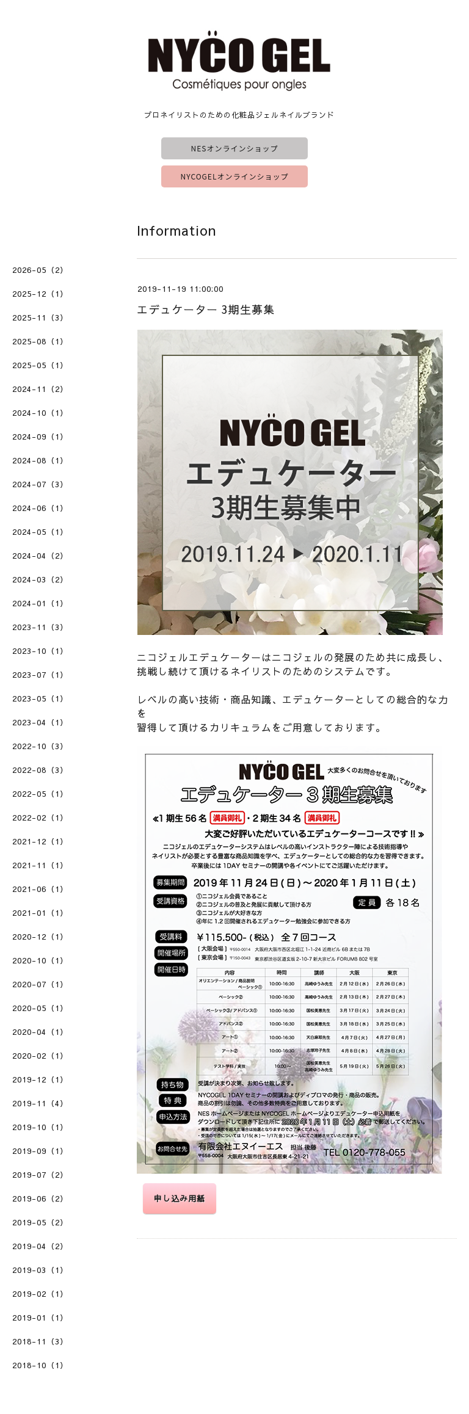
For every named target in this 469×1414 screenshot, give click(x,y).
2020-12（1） (40, 936)
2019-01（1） (40, 1317)
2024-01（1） (40, 603)
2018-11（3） (40, 1341)
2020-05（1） (40, 1007)
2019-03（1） (40, 1269)
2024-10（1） (40, 412)
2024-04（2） (40, 555)
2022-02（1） (40, 817)
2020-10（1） (40, 960)
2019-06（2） (40, 1198)
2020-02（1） (40, 1055)
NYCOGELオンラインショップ (235, 176)
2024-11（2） (40, 388)
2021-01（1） (40, 912)
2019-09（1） (40, 1150)
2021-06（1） (40, 888)
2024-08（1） (40, 460)
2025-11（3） (40, 317)
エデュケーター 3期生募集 (206, 309)
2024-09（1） (40, 436)
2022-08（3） (40, 769)
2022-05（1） (40, 793)
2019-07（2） (40, 1174)
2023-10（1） (40, 650)
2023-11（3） (40, 627)
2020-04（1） (40, 1031)
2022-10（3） (40, 746)
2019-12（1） (40, 1079)
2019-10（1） (40, 1127)
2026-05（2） (40, 269)
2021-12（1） (40, 841)
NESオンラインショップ (234, 148)
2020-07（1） (40, 984)
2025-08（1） (40, 341)
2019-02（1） (40, 1293)
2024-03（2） (40, 579)
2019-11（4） (40, 1103)
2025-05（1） (40, 365)
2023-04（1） (40, 722)
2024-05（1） (40, 531)
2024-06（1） (40, 507)
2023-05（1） (40, 698)
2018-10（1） (40, 1365)
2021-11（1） (40, 865)
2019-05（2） (40, 1222)
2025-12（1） (40, 293)
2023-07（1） (40, 674)
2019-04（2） (40, 1246)
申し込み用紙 (179, 1198)
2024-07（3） (40, 484)
